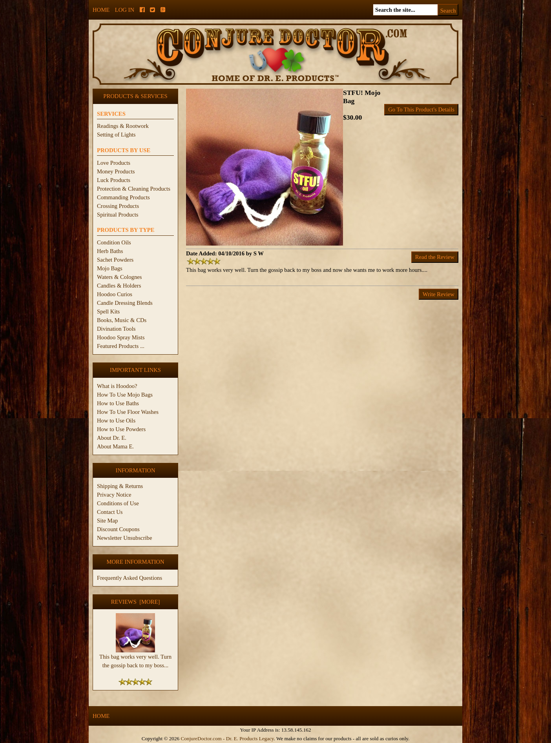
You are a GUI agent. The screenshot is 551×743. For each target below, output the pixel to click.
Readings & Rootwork (123, 126)
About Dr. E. (111, 438)
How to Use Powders (121, 429)
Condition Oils (114, 242)
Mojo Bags (109, 268)
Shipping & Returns (120, 486)
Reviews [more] (135, 602)
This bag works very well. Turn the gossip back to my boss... (135, 657)
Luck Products (113, 180)
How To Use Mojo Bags (125, 395)
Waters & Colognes (119, 277)
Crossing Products (118, 206)
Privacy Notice (114, 495)
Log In (124, 10)
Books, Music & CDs (121, 320)
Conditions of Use (118, 503)
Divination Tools (116, 329)
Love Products (113, 163)
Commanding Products (123, 197)
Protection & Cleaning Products (133, 189)
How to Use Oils (116, 420)
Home (101, 10)
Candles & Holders (119, 285)
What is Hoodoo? (117, 386)
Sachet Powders (115, 260)
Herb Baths (110, 251)
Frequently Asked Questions (129, 578)
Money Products (116, 171)
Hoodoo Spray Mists (120, 337)
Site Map (107, 520)
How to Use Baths (118, 403)
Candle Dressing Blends (125, 303)
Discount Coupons (118, 529)
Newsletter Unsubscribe (124, 538)
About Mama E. (115, 446)
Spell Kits (108, 311)
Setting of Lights (116, 134)
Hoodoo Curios (114, 294)
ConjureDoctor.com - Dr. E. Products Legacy (227, 738)
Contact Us (110, 512)
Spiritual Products (117, 214)
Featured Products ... (120, 346)
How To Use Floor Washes (128, 412)
